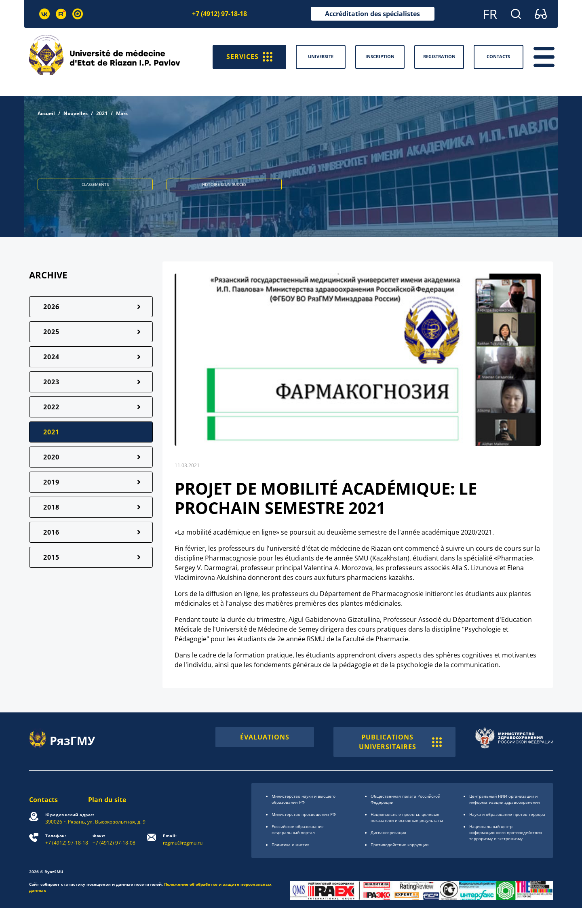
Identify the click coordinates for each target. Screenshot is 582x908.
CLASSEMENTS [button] (95, 184)
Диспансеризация (388, 832)
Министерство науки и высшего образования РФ (303, 799)
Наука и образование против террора (507, 814)
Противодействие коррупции (399, 844)
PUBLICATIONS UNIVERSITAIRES (400, 742)
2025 (51, 331)
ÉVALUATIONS (264, 737)
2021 (102, 113)
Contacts (43, 799)
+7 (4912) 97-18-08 (114, 839)
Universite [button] (320, 56)
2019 (51, 482)
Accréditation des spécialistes (372, 13)
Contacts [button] (498, 56)
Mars (122, 113)
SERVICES (249, 57)
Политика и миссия (291, 844)
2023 (51, 381)
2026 (51, 306)
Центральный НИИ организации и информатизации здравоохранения (504, 799)
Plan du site (107, 799)
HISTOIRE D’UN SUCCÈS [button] (224, 184)
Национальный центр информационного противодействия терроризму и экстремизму (505, 832)
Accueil (46, 113)
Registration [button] (439, 56)
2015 (51, 557)
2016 (51, 532)
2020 (51, 457)
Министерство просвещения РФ (304, 814)
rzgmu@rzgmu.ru (182, 839)
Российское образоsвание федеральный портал (298, 829)
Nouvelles (75, 113)
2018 (51, 507)
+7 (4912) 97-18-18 (219, 13)
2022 (51, 406)
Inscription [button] (379, 56)
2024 (51, 356)
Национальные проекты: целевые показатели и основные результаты (407, 817)
